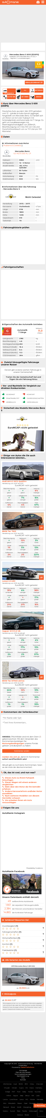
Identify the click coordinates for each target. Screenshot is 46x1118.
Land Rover (14, 1099)
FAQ (23, 1078)
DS (27, 1088)
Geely (24, 1092)
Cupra (21, 1088)
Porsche (40, 1103)
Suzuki (12, 1111)
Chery (32, 1084)
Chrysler (7, 1088)
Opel (25, 1103)
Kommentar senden (21, 751)
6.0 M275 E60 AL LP (22, 153)
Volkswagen (33, 1111)
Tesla (18, 1111)
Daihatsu (39, 1088)
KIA (33, 1095)
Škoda (27, 1115)
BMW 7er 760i (9, 531)
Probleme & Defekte (12, 145)
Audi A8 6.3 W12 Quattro (14, 481)
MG (27, 1099)
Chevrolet (39, 1084)
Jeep (21, 1095)
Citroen (14, 1088)
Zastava (20, 1115)
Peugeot (32, 1103)
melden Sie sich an (11, 757)
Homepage (23, 1070)
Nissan (19, 1103)
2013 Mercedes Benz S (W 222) (23, 966)
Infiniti (9, 1095)
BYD (26, 1084)
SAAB (19, 1107)
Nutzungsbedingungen (13, 743)
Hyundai (38, 1092)
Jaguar (15, 1095)
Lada (37, 1095)
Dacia (32, 1088)
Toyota (24, 1111)
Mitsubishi (11, 1103)
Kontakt (23, 1080)
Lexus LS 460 (8, 581)
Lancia (5, 1099)
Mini (4, 1103)
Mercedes (40, 1099)
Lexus (22, 1099)
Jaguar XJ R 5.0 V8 (11, 631)
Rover (13, 1107)
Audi (15, 1084)
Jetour (27, 1095)
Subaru (5, 1111)
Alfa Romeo (7, 1084)
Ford (18, 1092)
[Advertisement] (23, 23)
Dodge (7, 1092)
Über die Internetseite (23, 1072)
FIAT (13, 1092)
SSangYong (27, 1107)
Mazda (32, 1099)
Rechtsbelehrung (23, 1076)
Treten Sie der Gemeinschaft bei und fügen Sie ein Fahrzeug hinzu (23, 378)
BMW (21, 1084)
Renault (6, 1107)
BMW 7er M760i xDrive (13, 681)
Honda (30, 1092)
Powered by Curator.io (34, 867)
